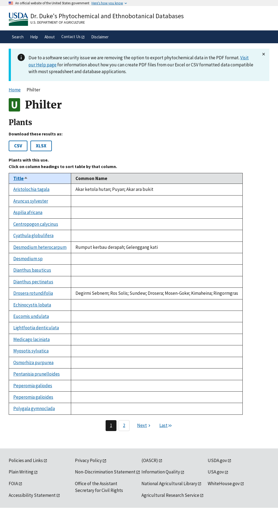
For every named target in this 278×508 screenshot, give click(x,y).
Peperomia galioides (33, 397)
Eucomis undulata (31, 316)
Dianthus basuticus (32, 270)
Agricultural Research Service (170, 495)
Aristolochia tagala (31, 189)
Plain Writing (21, 472)
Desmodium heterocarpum (40, 247)
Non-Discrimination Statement (105, 472)
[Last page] (165, 425)
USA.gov (216, 472)
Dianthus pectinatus (33, 282)
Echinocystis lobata (32, 305)
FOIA (13, 484)
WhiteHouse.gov (224, 484)
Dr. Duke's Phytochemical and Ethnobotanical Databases (107, 16)
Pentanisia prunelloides (36, 374)
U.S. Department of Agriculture (57, 22)
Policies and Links (26, 460)
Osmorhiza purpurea (33, 362)
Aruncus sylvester (30, 201)
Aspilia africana (27, 212)
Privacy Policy (88, 460)
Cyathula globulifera (33, 235)
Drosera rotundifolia (33, 293)
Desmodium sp (28, 259)
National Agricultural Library (169, 484)
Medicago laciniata (31, 339)
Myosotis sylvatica (31, 351)
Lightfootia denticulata (36, 328)
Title (20, 178)
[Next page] (144, 425)
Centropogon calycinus (35, 224)
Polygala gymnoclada (34, 408)
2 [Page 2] (124, 425)
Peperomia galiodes (32, 386)
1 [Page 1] (111, 425)
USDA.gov (217, 460)
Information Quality (160, 472)
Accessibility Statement (32, 495)
